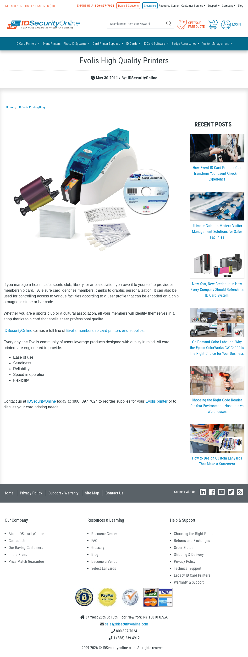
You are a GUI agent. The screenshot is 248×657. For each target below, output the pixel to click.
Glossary (98, 547)
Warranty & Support (189, 582)
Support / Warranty (63, 493)
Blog (240, 5)
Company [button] (227, 5)
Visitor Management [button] (215, 43)
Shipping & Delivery (189, 554)
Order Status (183, 547)
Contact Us (114, 493)
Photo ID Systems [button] (75, 43)
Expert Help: (95, 5)
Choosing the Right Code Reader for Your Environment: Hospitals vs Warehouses (216, 406)
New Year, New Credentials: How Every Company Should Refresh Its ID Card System (217, 290)
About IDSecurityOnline (26, 533)
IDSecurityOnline (18, 330)
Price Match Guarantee (26, 561)
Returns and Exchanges (192, 540)
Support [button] (212, 5)
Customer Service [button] (192, 5)
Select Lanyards (103, 568)
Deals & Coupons (128, 5)
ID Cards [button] (132, 43)
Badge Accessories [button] (184, 43)
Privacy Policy (31, 493)
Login (231, 24)
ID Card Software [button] (154, 43)
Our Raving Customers (26, 547)
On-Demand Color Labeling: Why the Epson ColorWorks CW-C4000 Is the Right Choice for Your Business (217, 348)
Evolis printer (156, 401)
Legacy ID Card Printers (192, 575)
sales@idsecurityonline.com (126, 624)
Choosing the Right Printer (194, 533)
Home (8, 493)
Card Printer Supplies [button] (107, 43)
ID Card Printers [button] (26, 43)
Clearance (150, 5)
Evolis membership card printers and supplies (104, 330)
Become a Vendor (105, 561)
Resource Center (169, 5)
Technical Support (187, 568)
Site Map (92, 493)
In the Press (18, 554)
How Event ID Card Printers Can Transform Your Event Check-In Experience (217, 173)
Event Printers (52, 43)
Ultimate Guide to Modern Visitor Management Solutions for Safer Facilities (217, 232)
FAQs (95, 540)
